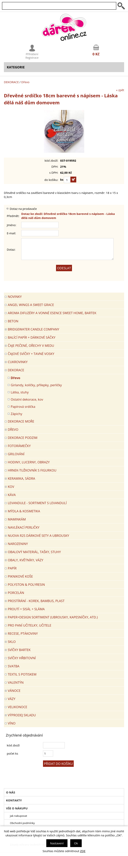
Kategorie (16, 67)
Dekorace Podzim (22, 437)
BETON (13, 321)
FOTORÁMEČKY (19, 446)
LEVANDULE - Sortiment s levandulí (37, 503)
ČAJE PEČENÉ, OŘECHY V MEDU (31, 345)
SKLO (12, 641)
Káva (12, 495)
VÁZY (11, 698)
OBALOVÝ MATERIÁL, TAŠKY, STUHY (34, 552)
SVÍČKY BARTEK (19, 650)
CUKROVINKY (18, 362)
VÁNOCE (14, 690)
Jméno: (11, 225)
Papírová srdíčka (23, 406)
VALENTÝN (16, 682)
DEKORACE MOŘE (21, 421)
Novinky (15, 296)
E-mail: (11, 233)
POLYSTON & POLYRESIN (26, 584)
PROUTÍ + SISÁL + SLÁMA (26, 609)
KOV (11, 486)
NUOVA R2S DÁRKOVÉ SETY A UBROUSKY (38, 535)
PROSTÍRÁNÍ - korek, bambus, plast (36, 601)
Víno (12, 723)
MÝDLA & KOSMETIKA (24, 511)
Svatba (13, 666)
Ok (76, 843)
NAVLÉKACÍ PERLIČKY (23, 527)
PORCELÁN (16, 592)
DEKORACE (11, 82)
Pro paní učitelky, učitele (29, 625)
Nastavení (57, 843)
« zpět (120, 90)
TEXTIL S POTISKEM (22, 674)
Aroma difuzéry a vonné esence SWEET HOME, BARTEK (52, 313)
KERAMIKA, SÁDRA (21, 478)
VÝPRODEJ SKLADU (22, 715)
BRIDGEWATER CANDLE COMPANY (33, 329)
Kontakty (14, 800)
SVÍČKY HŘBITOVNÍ (22, 658)
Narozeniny (18, 543)
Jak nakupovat (18, 816)
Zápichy (16, 413)
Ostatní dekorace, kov (27, 399)
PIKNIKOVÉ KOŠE (20, 576)
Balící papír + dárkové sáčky (31, 337)
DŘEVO (13, 429)
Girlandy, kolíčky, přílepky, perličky (36, 385)
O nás (10, 792)
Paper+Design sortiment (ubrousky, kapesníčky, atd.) (53, 617)
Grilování (16, 454)
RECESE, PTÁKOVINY (23, 633)
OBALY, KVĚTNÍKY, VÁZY (25, 560)
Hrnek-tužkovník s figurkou (32, 470)
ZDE (83, 851)
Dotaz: (11, 249)
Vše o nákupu (17, 808)
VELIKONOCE (17, 707)
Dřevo (25, 82)
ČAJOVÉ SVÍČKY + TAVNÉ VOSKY (31, 353)
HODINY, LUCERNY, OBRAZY (29, 462)
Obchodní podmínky (22, 823)
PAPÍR (12, 568)
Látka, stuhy (20, 392)
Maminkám (17, 519)
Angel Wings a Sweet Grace (31, 304)
